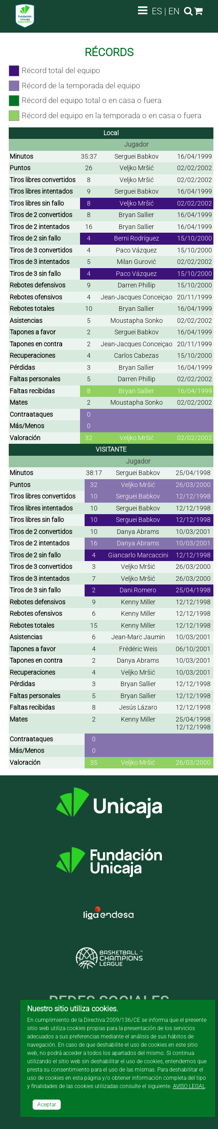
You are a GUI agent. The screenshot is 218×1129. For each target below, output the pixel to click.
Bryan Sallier (136, 214)
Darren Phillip (136, 285)
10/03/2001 (193, 531)
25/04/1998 (193, 472)
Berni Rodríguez (136, 238)
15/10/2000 (194, 238)
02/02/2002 (194, 168)
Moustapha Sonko (136, 320)
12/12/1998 (193, 496)
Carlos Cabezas (136, 355)
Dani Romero (138, 590)
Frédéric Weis (138, 649)
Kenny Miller (138, 602)
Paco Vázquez (136, 250)
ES (157, 11)
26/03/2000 (193, 484)
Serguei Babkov (137, 156)
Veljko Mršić (137, 168)
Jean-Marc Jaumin (138, 637)
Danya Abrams (138, 531)
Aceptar (46, 1104)
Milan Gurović (136, 261)
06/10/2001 (193, 649)
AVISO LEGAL (189, 1086)
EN (174, 11)
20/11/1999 (194, 297)
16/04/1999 (194, 156)
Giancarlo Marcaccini (138, 555)
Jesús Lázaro (138, 707)
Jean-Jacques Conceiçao (136, 297)
